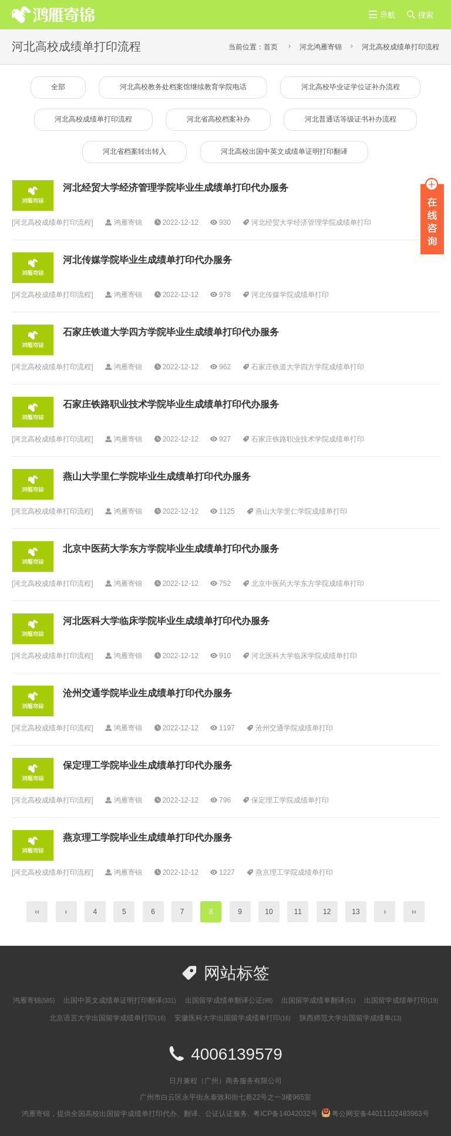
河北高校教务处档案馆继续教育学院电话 (183, 87)
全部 (57, 87)
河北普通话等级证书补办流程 (351, 120)
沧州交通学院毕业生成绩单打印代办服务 (147, 694)
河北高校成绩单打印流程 (400, 47)
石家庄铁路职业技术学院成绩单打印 (307, 440)
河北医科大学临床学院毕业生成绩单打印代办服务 (166, 621)
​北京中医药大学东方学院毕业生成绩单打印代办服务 (171, 549)
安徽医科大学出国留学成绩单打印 (232, 1018)
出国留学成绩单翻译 (318, 1001)
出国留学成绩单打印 (401, 1001)
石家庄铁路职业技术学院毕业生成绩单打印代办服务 (171, 405)
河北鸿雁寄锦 (320, 47)
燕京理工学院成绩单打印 (294, 873)
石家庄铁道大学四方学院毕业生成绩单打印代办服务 (171, 333)
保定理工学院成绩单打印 (290, 801)
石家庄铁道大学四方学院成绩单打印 (307, 367)
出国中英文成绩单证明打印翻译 (119, 1001)
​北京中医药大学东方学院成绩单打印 (307, 584)
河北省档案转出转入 (134, 153)
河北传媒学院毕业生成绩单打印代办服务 (147, 260)
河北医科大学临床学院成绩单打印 (304, 656)
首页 (271, 47)
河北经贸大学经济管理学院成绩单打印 (311, 223)
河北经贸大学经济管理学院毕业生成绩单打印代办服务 (175, 188)
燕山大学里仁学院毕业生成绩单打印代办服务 (157, 477)
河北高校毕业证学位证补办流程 (351, 87)
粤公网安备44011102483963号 (375, 1114)
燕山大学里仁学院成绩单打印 (301, 512)
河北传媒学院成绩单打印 (290, 295)
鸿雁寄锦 (34, 1001)
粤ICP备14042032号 (285, 1114)
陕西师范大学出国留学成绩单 (350, 1018)
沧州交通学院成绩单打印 (294, 728)
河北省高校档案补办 (218, 120)
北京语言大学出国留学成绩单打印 (107, 1018)
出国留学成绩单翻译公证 (229, 1001)
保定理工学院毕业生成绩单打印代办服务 (147, 766)
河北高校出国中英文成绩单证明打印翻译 (284, 153)
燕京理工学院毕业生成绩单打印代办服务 (147, 838)
